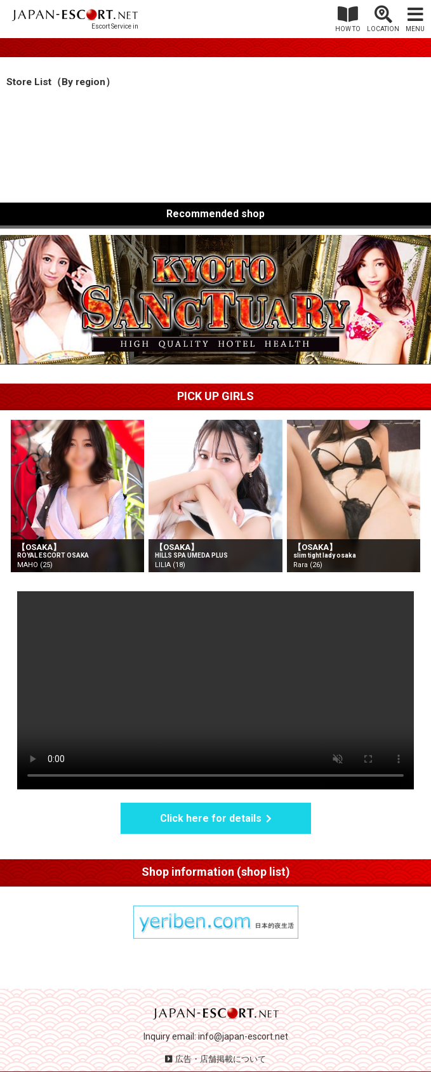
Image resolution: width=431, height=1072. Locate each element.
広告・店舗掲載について (220, 1059)
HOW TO (348, 28)
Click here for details (211, 818)
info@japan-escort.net (243, 1036)
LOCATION (383, 28)
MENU (415, 28)
